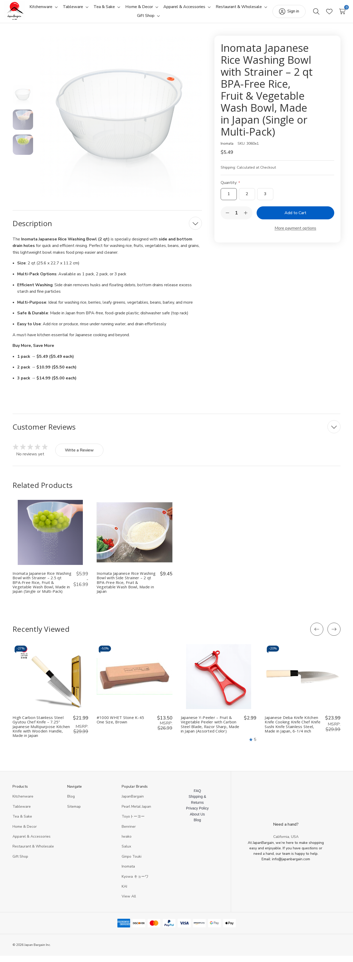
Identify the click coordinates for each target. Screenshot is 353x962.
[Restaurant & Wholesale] (132, 19)
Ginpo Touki (131, 862)
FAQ (197, 797)
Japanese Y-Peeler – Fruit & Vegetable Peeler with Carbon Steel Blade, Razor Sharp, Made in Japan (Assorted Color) (210, 731)
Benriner (129, 832)
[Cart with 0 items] (333, 14)
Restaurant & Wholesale (33, 852)
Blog (71, 802)
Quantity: (230, 189)
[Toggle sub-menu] (84, 10)
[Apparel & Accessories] (213, 10)
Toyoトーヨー (133, 822)
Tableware (22, 812)
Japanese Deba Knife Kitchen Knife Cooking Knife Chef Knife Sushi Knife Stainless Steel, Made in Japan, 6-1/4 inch (292, 731)
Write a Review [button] (79, 456)
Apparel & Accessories (32, 842)
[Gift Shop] (174, 19)
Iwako (127, 842)
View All (129, 902)
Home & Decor (25, 832)
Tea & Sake (22, 822)
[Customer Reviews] (176, 432)
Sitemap (74, 812)
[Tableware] (101, 10)
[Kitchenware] (69, 10)
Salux (126, 852)
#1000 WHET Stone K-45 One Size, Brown (120, 726)
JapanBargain (133, 802)
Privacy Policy (197, 814)
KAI (124, 892)
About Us (197, 820)
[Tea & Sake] (132, 10)
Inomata (128, 872)
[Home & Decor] (167, 10)
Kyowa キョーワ (135, 882)
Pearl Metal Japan (136, 812)
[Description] (107, 229)
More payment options (295, 234)
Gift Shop (20, 862)
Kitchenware (23, 802)
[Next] (333, 635)
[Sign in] (280, 14)
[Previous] (316, 635)
